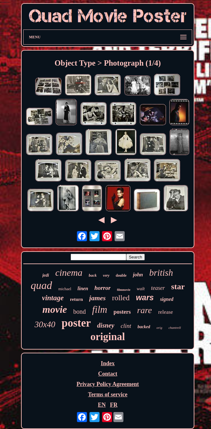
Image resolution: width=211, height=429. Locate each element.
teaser (158, 288)
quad (41, 285)
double (121, 275)
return (76, 299)
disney (105, 325)
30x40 (45, 324)
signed (167, 299)
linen (83, 288)
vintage (53, 298)
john (138, 275)
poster (76, 323)
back (93, 275)
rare (144, 310)
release (165, 312)
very (106, 275)
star (178, 286)
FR (113, 405)
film (99, 309)
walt (141, 288)
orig (159, 327)
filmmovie (123, 289)
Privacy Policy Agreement (108, 384)
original (107, 336)
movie (54, 309)
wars (145, 297)
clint (126, 326)
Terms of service (107, 394)
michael (64, 288)
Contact (107, 374)
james (97, 298)
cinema (69, 272)
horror (103, 288)
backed (144, 326)
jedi (45, 275)
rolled (121, 298)
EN (102, 405)
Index (108, 363)
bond (79, 311)
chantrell (175, 327)
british (161, 273)
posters (122, 312)
